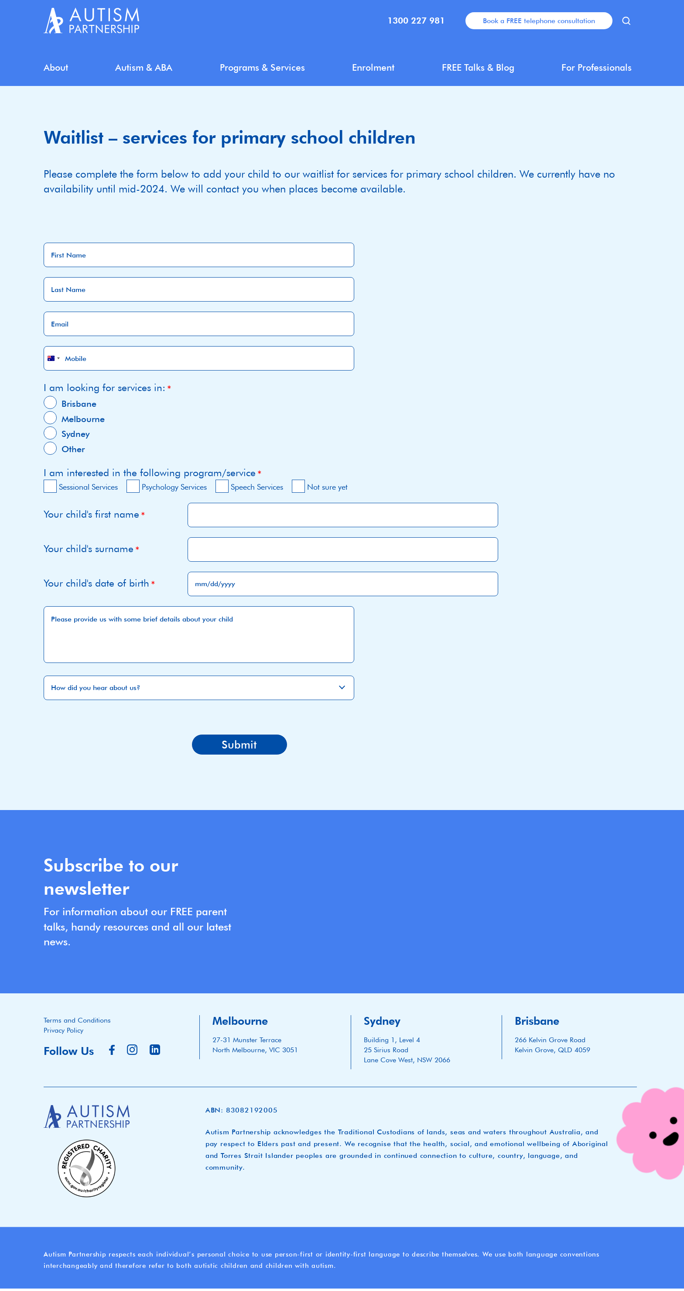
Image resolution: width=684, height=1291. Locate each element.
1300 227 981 (416, 20)
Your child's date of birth (96, 583)
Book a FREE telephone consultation (539, 20)
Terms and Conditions (77, 1020)
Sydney (75, 434)
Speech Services (257, 486)
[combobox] (53, 358)
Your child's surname (88, 548)
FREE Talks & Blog (478, 67)
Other (73, 449)
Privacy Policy (63, 1030)
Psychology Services (174, 486)
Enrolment (373, 67)
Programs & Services (262, 67)
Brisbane (79, 403)
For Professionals (596, 67)
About (56, 67)
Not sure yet (327, 486)
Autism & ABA (143, 67)
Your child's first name (91, 514)
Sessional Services (88, 486)
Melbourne (83, 419)
